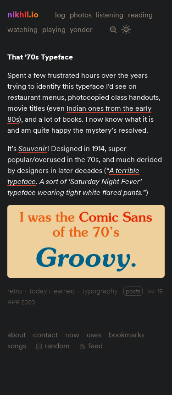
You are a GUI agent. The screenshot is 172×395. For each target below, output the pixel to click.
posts (133, 291)
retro (14, 290)
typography (100, 290)
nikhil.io (23, 14)
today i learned (52, 290)
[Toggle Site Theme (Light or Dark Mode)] (126, 29)
